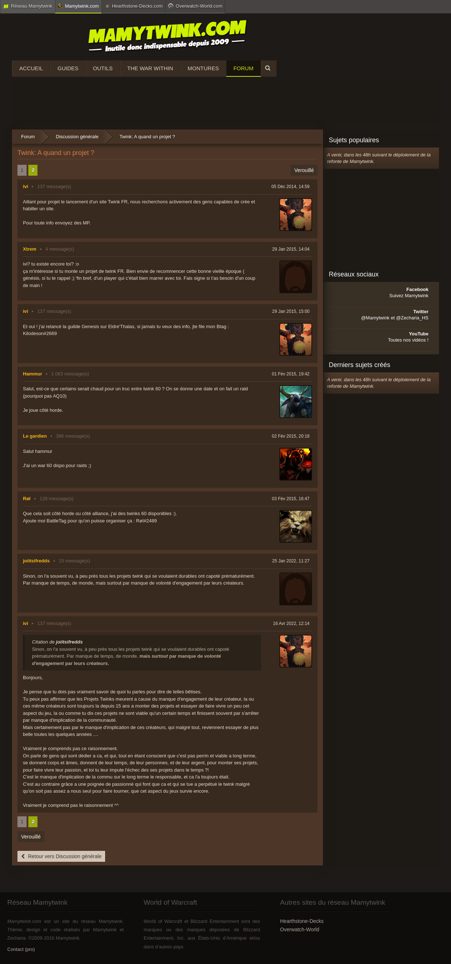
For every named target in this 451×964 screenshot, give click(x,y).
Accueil (31, 68)
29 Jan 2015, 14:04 (291, 249)
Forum (244, 68)
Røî (27, 498)
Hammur (32, 374)
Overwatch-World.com (195, 6)
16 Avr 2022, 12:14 (291, 623)
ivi (25, 186)
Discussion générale (77, 136)
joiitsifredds (36, 560)
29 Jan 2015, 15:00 (291, 311)
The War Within (150, 68)
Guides (68, 68)
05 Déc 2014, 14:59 (290, 186)
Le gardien (35, 436)
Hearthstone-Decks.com (133, 6)
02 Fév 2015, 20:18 (291, 436)
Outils (103, 68)
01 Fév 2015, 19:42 (291, 374)
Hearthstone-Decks (302, 921)
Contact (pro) (21, 949)
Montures (203, 68)
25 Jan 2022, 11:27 (291, 560)
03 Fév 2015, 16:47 (291, 498)
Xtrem (29, 249)
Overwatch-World (299, 929)
